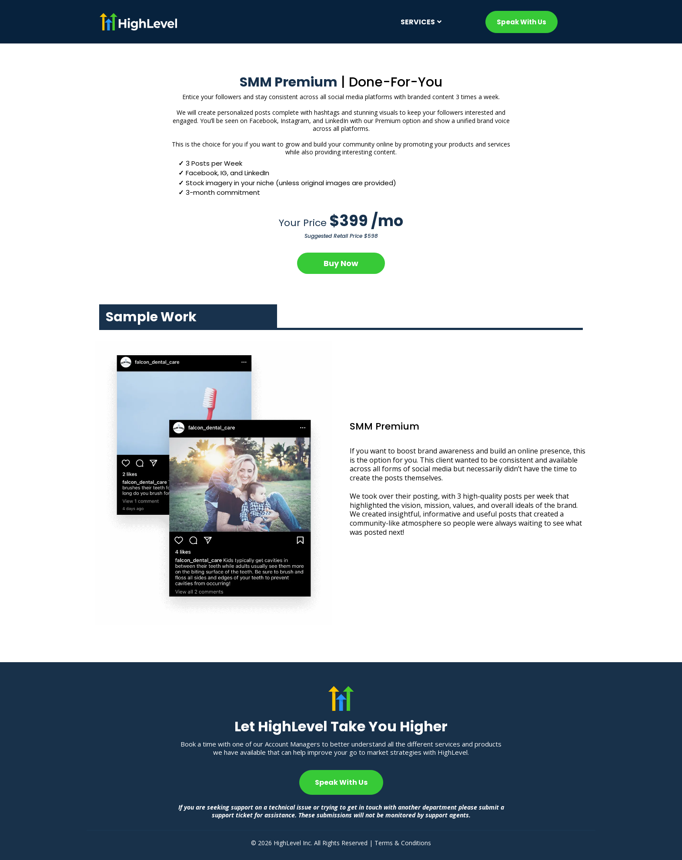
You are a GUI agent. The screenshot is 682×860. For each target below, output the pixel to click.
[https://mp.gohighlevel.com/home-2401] (217, 21)
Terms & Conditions (402, 843)
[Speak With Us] (521, 22)
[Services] (419, 22)
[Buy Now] (341, 263)
